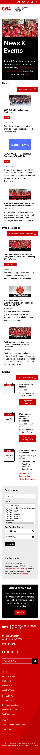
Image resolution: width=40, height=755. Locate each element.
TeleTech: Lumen (20, 506)
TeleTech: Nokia (20, 510)
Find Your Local (8, 714)
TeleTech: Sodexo (20, 516)
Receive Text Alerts (10, 710)
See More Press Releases (22, 233)
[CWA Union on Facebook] (19, 2)
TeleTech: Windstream (20, 519)
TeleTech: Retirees (20, 514)
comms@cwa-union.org (18, 569)
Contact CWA (8, 696)
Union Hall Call (20, 521)
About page (23, 574)
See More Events (26, 377)
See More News (27, 89)
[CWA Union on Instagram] (28, 2)
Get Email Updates (10, 705)
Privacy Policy (33, 745)
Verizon (20, 523)
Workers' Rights (8, 676)
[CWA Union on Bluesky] (23, 2)
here (27, 74)
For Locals (6, 681)
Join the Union (8, 690)
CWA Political (7, 720)
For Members (8, 685)
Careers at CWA (9, 701)
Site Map (25, 745)
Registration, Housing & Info (27, 402)
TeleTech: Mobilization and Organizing (20, 508)
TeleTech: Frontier (20, 504)
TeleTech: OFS (20, 512)
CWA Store (6, 729)
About (4, 672)
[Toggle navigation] (35, 9)
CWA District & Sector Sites (13, 725)
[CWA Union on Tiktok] (32, 2)
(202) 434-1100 (9, 644)
